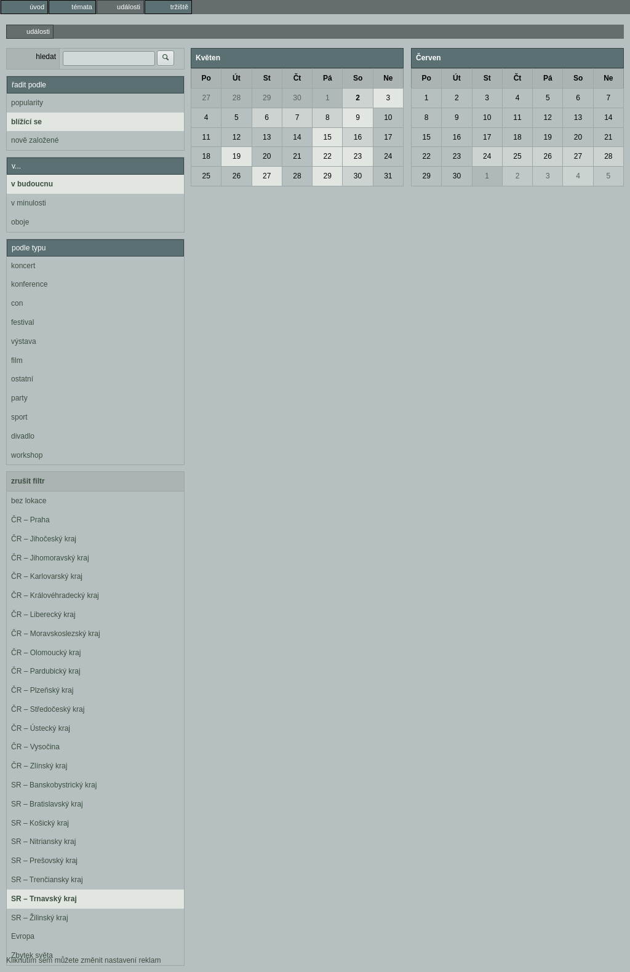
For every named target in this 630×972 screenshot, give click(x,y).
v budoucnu (32, 184)
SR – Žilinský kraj (39, 918)
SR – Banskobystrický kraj (54, 785)
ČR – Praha (30, 520)
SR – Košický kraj (40, 823)
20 (267, 156)
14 (297, 137)
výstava (23, 341)
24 (388, 156)
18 (206, 156)
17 (388, 137)
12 (237, 137)
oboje (20, 222)
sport (19, 417)
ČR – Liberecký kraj (43, 614)
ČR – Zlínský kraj (39, 766)
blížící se (26, 122)
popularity (27, 102)
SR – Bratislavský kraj (47, 804)
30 (297, 98)
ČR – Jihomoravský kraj (50, 558)
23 (358, 156)
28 (237, 98)
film (17, 360)
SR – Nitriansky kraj (43, 841)
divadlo (22, 436)
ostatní (22, 379)
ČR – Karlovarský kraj (46, 576)
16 (358, 137)
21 (297, 156)
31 (388, 176)
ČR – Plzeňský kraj (42, 690)
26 (237, 176)
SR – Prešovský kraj (44, 860)
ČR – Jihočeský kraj (43, 539)
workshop (26, 455)
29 (267, 98)
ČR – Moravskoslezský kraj (55, 633)
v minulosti (28, 203)
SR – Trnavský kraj (44, 898)
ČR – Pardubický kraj (46, 671)
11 (206, 137)
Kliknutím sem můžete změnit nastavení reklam (83, 960)
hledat (46, 56)
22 (328, 156)
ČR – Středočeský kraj (47, 709)
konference (29, 284)
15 (328, 137)
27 (206, 98)
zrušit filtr (28, 481)
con (17, 303)
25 (206, 176)
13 (267, 137)
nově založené (34, 140)
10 (388, 117)
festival (22, 322)
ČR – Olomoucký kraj (46, 652)
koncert (23, 265)
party (19, 398)
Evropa (22, 936)
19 (237, 156)
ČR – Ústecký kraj (40, 728)
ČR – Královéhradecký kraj (55, 595)
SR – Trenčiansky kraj (47, 879)
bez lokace (28, 500)
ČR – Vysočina (35, 747)
